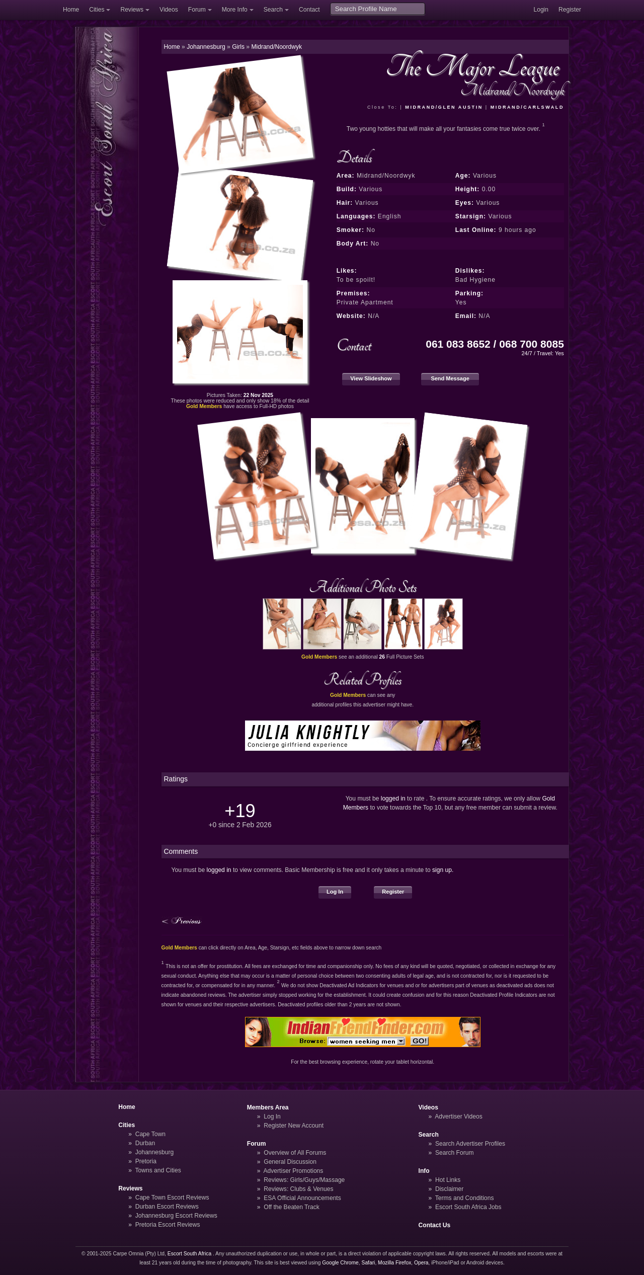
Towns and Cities (158, 1170)
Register (569, 9)
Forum (197, 9)
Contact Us (435, 1225)
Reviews (131, 9)
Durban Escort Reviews (167, 1206)
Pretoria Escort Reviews (167, 1224)
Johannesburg (154, 1152)
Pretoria (145, 1161)
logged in (393, 798)
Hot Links (447, 1179)
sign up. (442, 869)
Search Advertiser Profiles (470, 1143)
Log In (335, 892)
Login (540, 9)
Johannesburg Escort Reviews (176, 1215)
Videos (168, 9)
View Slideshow (370, 378)
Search (273, 9)
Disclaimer (449, 1188)
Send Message (450, 378)
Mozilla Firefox (394, 1262)
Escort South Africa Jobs (468, 1207)
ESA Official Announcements (302, 1198)
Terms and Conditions (464, 1198)
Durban (145, 1143)
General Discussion (290, 1161)
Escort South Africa (189, 1253)
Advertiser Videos (458, 1116)
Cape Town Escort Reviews (172, 1197)
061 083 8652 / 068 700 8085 (495, 344)
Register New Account (294, 1125)
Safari (368, 1262)
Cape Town (150, 1134)
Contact (309, 9)
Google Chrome (340, 1262)
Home (71, 9)
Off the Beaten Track (291, 1207)
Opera (421, 1262)
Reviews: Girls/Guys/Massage (304, 1179)
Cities (96, 9)
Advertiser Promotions (294, 1170)
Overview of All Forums (295, 1152)
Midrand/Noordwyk (276, 46)
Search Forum (454, 1152)
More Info (235, 9)
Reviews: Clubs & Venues (298, 1188)
